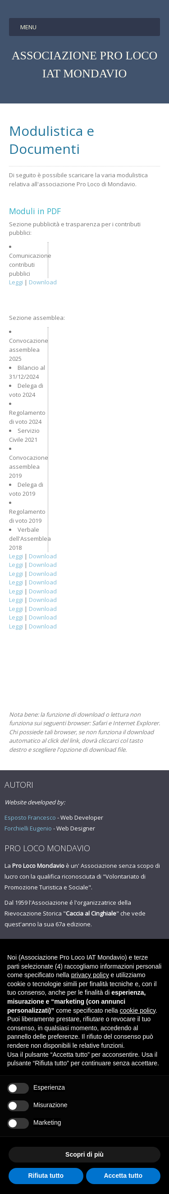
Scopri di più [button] (84, 1154)
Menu (28, 27)
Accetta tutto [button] (123, 1175)
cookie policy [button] (137, 1010)
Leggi (16, 282)
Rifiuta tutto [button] (46, 1175)
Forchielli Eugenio (28, 828)
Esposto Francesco (30, 817)
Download (43, 282)
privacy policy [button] (90, 975)
